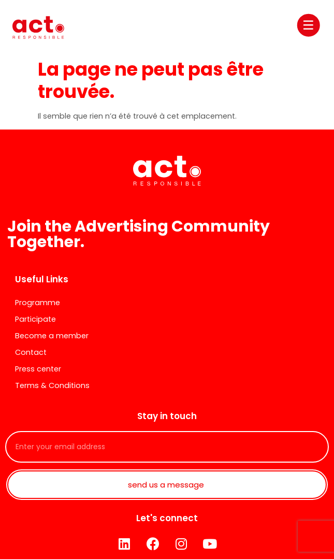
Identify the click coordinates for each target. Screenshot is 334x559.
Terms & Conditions (52, 385)
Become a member (52, 336)
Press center (38, 369)
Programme (37, 302)
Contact (31, 352)
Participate (35, 319)
